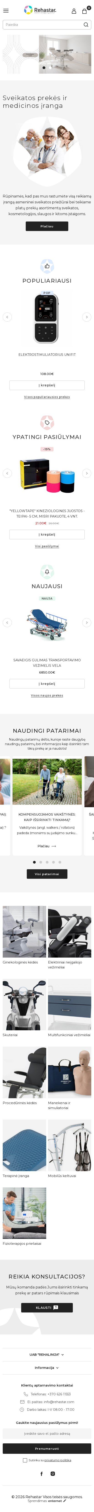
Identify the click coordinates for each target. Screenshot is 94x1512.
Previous (7, 317)
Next (86, 317)
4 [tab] (53, 862)
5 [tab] (59, 862)
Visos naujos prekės (47, 695)
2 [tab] (50, 67)
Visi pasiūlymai (47, 546)
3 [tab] (47, 862)
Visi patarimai (47, 874)
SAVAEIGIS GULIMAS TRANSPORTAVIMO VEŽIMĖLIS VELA (47, 663)
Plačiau (47, 226)
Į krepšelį (47, 385)
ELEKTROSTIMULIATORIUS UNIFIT (47, 355)
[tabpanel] (47, 54)
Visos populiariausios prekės (47, 397)
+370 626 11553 (59, 1394)
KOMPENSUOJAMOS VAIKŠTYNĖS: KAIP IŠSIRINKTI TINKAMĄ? (47, 817)
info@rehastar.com (59, 1402)
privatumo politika (57, 1460)
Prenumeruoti (47, 1448)
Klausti (43, 1308)
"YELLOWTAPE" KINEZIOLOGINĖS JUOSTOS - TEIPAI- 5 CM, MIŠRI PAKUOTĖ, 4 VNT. (47, 513)
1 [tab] (44, 67)
